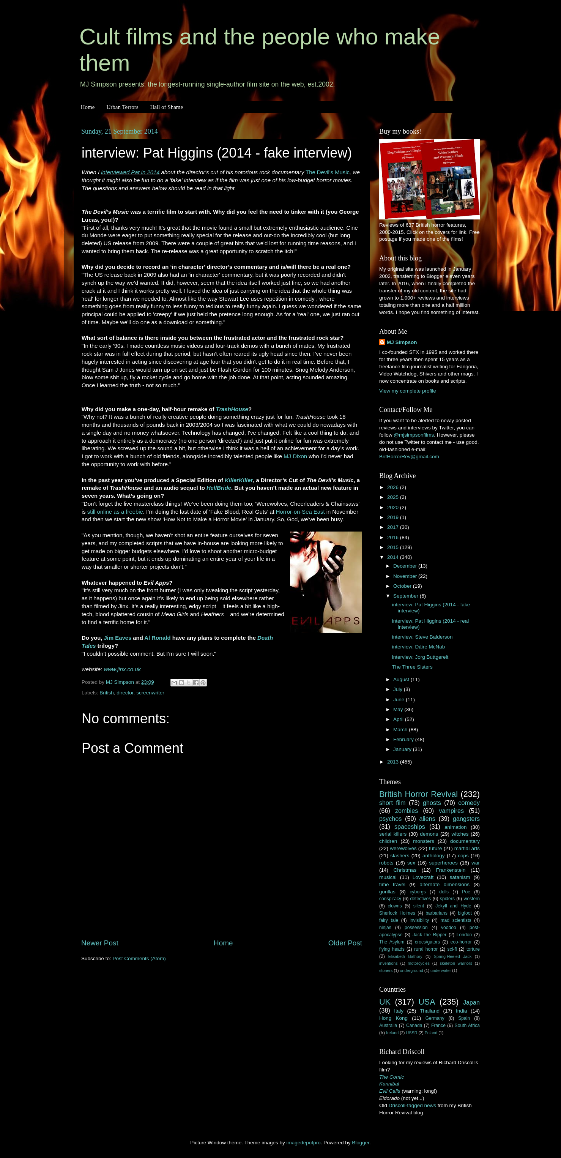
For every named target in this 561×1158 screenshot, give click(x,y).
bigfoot (464, 913)
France (438, 1025)
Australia (388, 1025)
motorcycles (419, 963)
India (461, 1011)
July (398, 689)
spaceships (409, 826)
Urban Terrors (122, 107)
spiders (447, 898)
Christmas (405, 870)
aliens (427, 818)
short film (392, 802)
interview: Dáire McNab (418, 647)
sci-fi (452, 949)
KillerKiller (239, 480)
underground (411, 970)
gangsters (466, 818)
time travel (392, 884)
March (401, 729)
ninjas (385, 927)
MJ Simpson (402, 342)
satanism (459, 877)
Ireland (392, 1032)
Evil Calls (389, 1091)
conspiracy (390, 898)
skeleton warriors (456, 963)
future (435, 848)
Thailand (430, 1011)
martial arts (467, 848)
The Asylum (391, 942)
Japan (471, 1002)
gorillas (387, 892)
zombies (406, 810)
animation (455, 827)
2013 (393, 762)
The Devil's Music (328, 172)
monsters (423, 841)
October (403, 586)
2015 (393, 547)
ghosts (432, 802)
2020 (393, 507)
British (106, 693)
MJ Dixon (295, 456)
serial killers (393, 834)
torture (473, 949)
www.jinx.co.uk (122, 669)
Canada (414, 1025)
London (464, 934)
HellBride (218, 488)
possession (416, 927)
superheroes (443, 863)
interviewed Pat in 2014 (130, 172)
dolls (444, 892)
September (406, 596)
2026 (393, 487)
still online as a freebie (115, 512)
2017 (393, 527)
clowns (395, 906)
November (405, 576)
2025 (393, 497)
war (475, 863)
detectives (420, 898)
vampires (451, 810)
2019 (393, 517)
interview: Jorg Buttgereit (420, 657)
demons (429, 834)
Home (88, 107)
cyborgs (418, 892)
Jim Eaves (118, 638)
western (472, 898)
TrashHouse (232, 409)
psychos (390, 818)
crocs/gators (427, 942)
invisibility (419, 920)
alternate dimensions (445, 884)
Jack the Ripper (429, 934)
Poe (466, 892)
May (398, 709)
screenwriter (150, 693)
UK (385, 1002)
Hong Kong (393, 1018)
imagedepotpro (304, 1142)
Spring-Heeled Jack (453, 956)
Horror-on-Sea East (300, 512)
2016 (393, 537)
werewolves (403, 848)
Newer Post (99, 943)
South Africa (467, 1025)
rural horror (426, 949)
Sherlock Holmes (397, 913)
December (405, 566)
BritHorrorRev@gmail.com (409, 456)
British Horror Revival (418, 794)
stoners (385, 970)
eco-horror (461, 942)
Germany (434, 1018)
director (125, 693)
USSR (411, 1032)
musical (388, 877)
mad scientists (455, 920)
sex (411, 863)
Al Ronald (157, 638)
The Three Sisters (412, 667)
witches (459, 834)
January (403, 749)
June (399, 699)
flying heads (392, 949)
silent (418, 906)
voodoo (448, 927)
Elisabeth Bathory (405, 956)
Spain (464, 1018)
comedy (469, 802)
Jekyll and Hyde (453, 906)
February (404, 739)
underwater (440, 970)
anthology (433, 855)
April (399, 719)
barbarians (436, 913)
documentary (465, 841)
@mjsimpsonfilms (414, 435)
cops (463, 855)
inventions (388, 963)
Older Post (345, 943)
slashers (399, 855)
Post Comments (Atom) (139, 958)
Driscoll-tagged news (412, 1105)
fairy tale (388, 920)
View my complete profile (407, 391)
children (388, 841)
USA (426, 1002)
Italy (398, 1011)
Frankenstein (450, 870)
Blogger (360, 1142)
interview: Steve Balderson (422, 637)
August (402, 679)
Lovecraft (423, 877)
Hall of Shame (166, 107)
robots (386, 863)
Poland (431, 1032)
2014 (393, 557)
